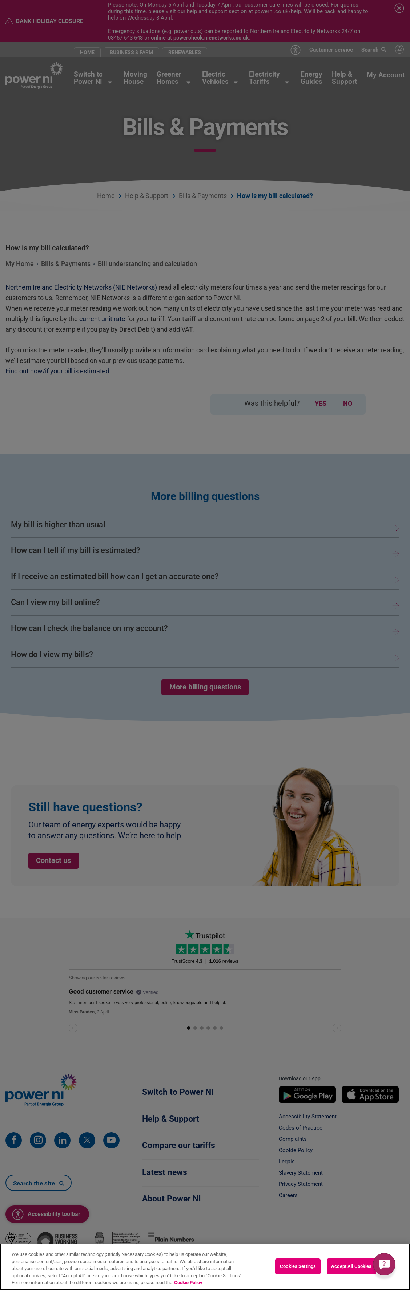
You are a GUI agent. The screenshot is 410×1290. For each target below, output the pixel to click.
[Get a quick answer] (384, 1264)
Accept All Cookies (351, 1266)
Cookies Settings (298, 1266)
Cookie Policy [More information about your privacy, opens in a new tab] (188, 1282)
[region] (205, 1267)
